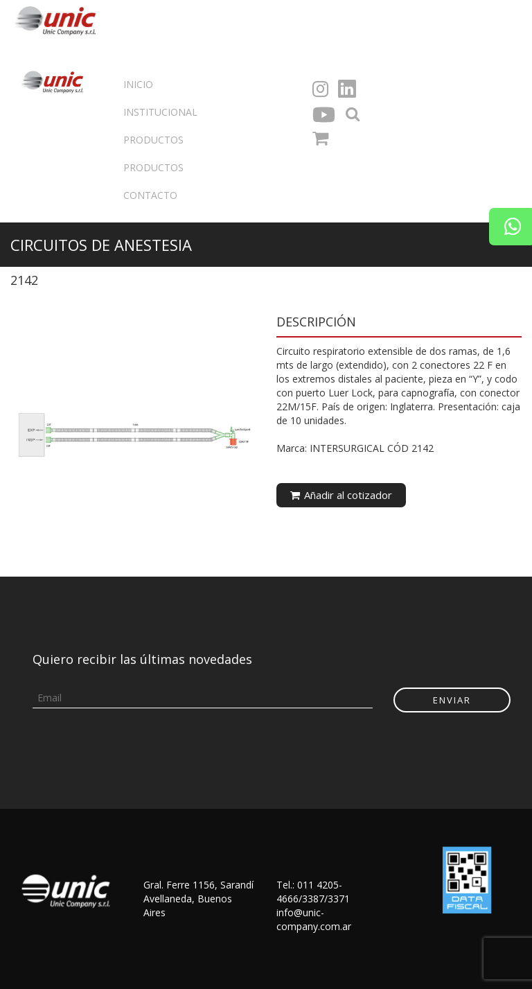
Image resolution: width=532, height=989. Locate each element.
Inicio (138, 84)
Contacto (150, 195)
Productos (153, 139)
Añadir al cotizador (341, 495)
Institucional (160, 112)
